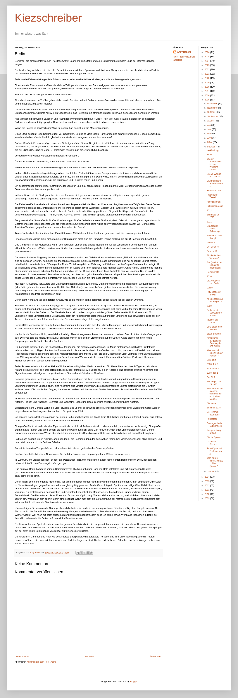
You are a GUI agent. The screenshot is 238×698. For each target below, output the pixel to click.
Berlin (209, 154)
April (209, 138)
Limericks (211, 360)
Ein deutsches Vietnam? (213, 256)
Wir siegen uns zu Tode (214, 382)
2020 (207, 78)
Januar (211, 471)
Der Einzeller (213, 247)
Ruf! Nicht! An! (214, 190)
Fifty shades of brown (214, 293)
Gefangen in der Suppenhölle (215, 424)
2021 (207, 74)
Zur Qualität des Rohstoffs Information (214, 265)
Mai (209, 133)
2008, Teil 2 (212, 364)
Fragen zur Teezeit (212, 196)
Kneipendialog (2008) (214, 431)
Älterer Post (155, 656)
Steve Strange (214, 334)
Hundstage (212, 419)
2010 (209, 276)
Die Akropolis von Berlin (213, 282)
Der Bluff (211, 377)
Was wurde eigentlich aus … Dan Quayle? (215, 462)
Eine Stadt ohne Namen (214, 328)
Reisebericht (213, 272)
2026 (207, 52)
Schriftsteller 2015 (213, 216)
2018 (207, 87)
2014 (207, 477)
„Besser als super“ (212, 321)
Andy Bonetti (184, 52)
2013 (207, 481)
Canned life (212, 251)
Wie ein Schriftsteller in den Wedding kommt (214, 164)
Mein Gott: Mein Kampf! (214, 236)
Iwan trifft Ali (212, 368)
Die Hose (211, 403)
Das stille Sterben (212, 442)
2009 (209, 306)
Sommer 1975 (213, 407)
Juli (209, 125)
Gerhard (211, 242)
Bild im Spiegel (214, 437)
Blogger (133, 681)
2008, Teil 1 (212, 373)
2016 (207, 95)
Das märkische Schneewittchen (215, 183)
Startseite (89, 656)
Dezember (212, 103)
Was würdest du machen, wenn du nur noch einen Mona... (215, 394)
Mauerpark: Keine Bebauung (213, 229)
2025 (207, 56)
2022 (207, 69)
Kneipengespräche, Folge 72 (215, 300)
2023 (207, 65)
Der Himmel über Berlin (213, 413)
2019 (207, 82)
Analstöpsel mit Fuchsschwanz (215, 451)
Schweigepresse (215, 206)
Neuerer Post (22, 656)
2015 (207, 99)
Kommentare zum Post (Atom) (41, 662)
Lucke (210, 287)
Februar (211, 146)
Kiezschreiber (48, 18)
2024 (207, 61)
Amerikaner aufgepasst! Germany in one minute (214, 342)
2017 (207, 91)
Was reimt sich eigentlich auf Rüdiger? (215, 353)
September (213, 116)
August (211, 120)
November (212, 108)
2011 (209, 221)
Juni (209, 129)
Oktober (211, 112)
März (210, 142)
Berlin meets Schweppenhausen (214, 313)
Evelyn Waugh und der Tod (214, 175)
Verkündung (212, 150)
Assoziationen (213, 202)
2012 (209, 210)
